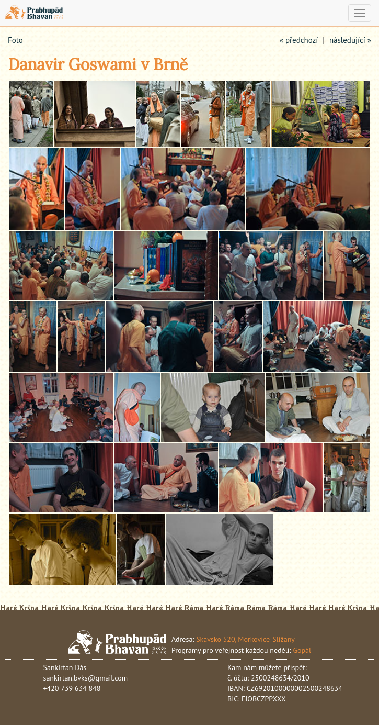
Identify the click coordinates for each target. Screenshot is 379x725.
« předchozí (299, 40)
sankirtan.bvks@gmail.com (85, 678)
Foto (15, 40)
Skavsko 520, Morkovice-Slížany (245, 639)
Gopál (302, 650)
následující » (350, 40)
